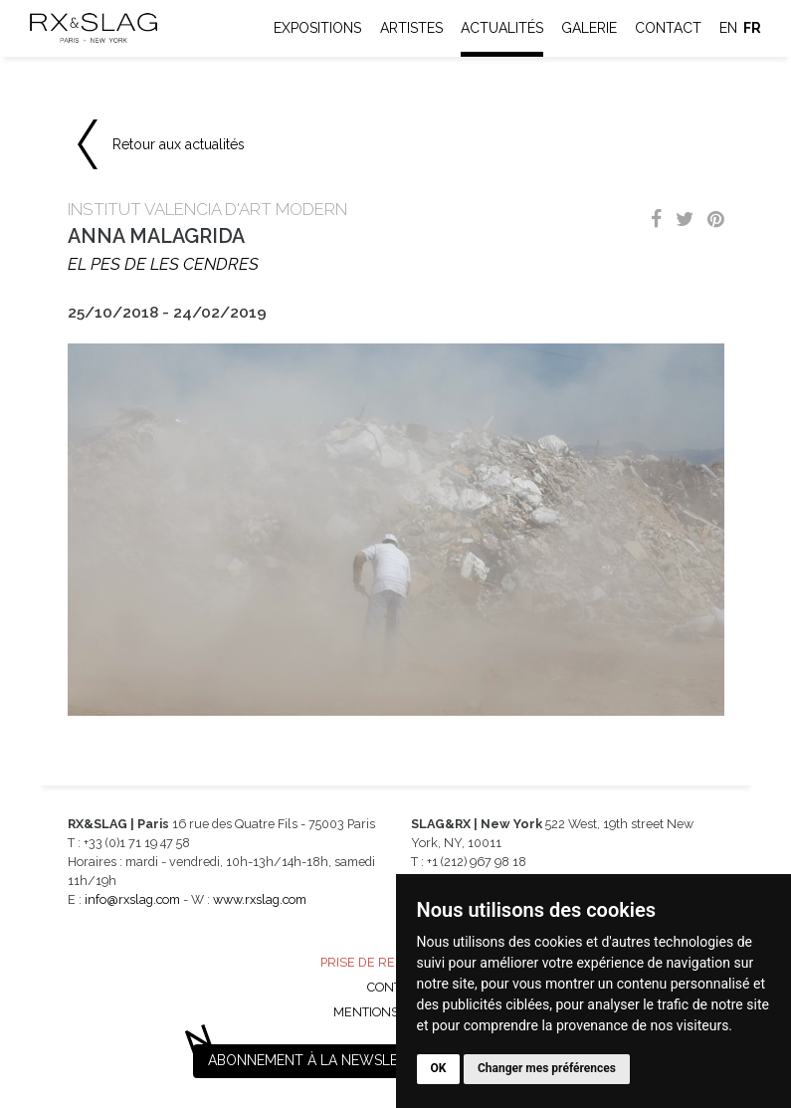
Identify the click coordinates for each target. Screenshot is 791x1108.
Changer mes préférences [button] (547, 1068)
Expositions (317, 28)
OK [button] (439, 1068)
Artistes (411, 28)
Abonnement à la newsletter (320, 1060)
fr (752, 28)
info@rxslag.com (132, 899)
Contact (668, 28)
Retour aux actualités (178, 144)
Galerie (589, 28)
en (728, 28)
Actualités (502, 28)
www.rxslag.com (259, 899)
